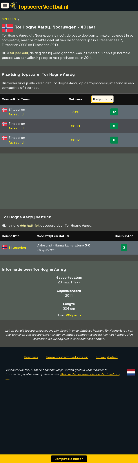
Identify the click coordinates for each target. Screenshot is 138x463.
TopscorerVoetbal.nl (43, 6)
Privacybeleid (107, 357)
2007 (75, 140)
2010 (75, 112)
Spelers (9, 19)
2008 (75, 126)
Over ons (31, 357)
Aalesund (16, 114)
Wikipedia (73, 315)
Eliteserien (17, 248)
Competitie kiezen (69, 459)
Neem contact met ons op (67, 357)
